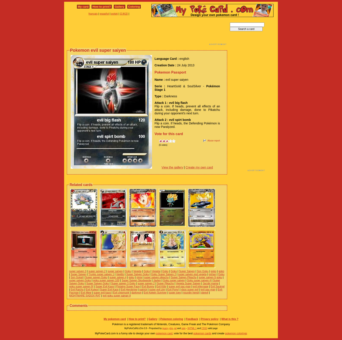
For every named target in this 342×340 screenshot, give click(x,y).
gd (175, 328)
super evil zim (157, 289)
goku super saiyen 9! (81, 286)
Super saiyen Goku (96, 277)
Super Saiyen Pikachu (184, 277)
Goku (128, 271)
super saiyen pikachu (156, 277)
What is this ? (229, 319)
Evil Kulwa (92, 289)
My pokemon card (115, 319)
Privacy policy (210, 319)
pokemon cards (202, 333)
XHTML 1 (192, 328)
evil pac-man (208, 289)
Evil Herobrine (129, 289)
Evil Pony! (173, 289)
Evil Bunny (148, 286)
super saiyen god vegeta (192, 274)
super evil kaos (102, 292)
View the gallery (172, 167)
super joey (175, 292)
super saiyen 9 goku (210, 277)
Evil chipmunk (121, 292)
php (171, 328)
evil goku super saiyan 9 (117, 295)
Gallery (119, 6)
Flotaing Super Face (128, 286)
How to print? (101, 6)
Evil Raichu (77, 289)
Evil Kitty (161, 286)
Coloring (134, 6)
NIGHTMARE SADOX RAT (85, 295)
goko (213, 271)
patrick (143, 289)
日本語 (124, 13)
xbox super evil (189, 289)
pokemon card (164, 333)
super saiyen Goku (80, 280)
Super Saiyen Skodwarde (136, 280)
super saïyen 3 (77, 271)
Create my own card (199, 167)
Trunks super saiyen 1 (101, 274)
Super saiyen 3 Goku (123, 283)
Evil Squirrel (217, 286)
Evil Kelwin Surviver (155, 292)
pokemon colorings (236, 333)
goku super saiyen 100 (106, 280)
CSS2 (204, 328)
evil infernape (200, 286)
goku (131, 277)
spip (183, 328)
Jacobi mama (210, 283)
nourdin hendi (191, 292)
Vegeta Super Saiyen (188, 283)
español (104, 13)
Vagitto (120, 274)
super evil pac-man (180, 286)
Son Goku (203, 271)
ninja (139, 277)
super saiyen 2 (146, 283)
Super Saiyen (187, 271)
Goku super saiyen (174, 280)
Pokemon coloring (171, 319)
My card (83, 6)
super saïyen (115, 271)
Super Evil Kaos (105, 286)
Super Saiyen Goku (137, 274)
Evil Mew (86, 292)
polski (114, 13)
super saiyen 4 (118, 277)
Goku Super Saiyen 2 (163, 274)
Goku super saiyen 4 (199, 280)
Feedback (192, 319)
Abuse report (213, 140)
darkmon (136, 292)
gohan (212, 274)
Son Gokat (76, 277)
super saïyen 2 (97, 271)
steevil (205, 292)
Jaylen (157, 280)
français (93, 13)
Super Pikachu (165, 283)
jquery (165, 328)
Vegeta (137, 271)
